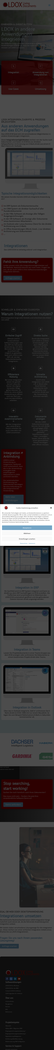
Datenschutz (24, 543)
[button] (51, 508)
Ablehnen (27, 533)
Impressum (32, 543)
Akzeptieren (27, 528)
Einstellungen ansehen (27, 539)
